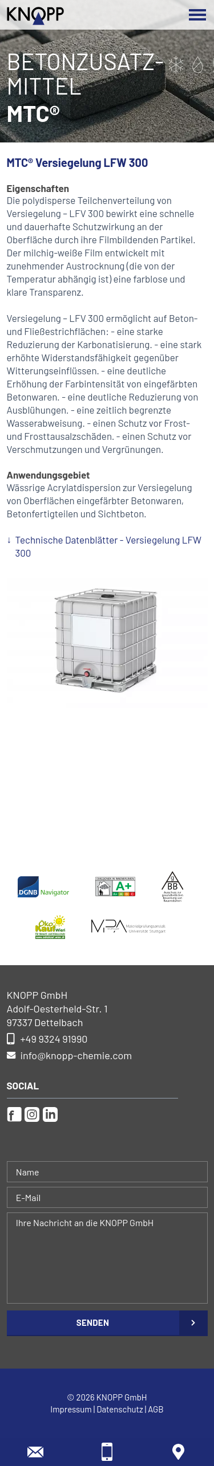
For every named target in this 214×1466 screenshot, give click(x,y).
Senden (92, 1322)
